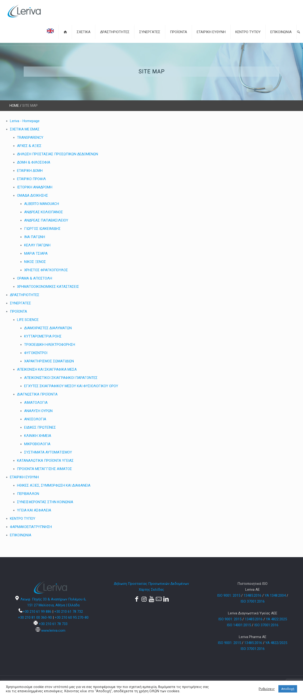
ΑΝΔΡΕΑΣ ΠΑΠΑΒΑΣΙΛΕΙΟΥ (46, 220)
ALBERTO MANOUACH (41, 204)
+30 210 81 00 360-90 (35, 617)
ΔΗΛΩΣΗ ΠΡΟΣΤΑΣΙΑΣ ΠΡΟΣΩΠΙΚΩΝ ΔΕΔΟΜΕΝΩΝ (57, 154)
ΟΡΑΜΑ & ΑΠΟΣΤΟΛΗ (34, 278)
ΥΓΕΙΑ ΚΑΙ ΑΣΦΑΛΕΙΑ (34, 510)
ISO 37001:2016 (253, 601)
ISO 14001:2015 (239, 625)
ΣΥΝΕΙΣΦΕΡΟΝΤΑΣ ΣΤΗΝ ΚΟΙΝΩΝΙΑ (45, 502)
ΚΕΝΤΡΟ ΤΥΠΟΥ (22, 518)
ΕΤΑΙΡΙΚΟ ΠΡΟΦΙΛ (31, 179)
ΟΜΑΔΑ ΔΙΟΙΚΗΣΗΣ (32, 195)
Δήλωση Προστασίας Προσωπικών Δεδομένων (151, 584)
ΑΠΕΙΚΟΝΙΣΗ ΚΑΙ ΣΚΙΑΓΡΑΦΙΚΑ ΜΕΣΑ (47, 369)
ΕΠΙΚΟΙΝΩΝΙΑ (20, 535)
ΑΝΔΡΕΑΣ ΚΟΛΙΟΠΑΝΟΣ (43, 212)
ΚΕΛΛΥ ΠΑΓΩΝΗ (37, 245)
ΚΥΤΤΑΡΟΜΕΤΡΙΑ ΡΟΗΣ (43, 336)
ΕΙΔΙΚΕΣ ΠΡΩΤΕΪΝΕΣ (40, 427)
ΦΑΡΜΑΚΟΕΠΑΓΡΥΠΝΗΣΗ (31, 527)
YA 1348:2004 (275, 595)
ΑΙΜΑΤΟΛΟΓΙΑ (36, 402)
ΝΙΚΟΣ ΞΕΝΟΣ (35, 262)
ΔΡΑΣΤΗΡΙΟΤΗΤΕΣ (24, 295)
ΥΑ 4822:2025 (276, 619)
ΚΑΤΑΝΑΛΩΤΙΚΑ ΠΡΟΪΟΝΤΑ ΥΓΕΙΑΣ (45, 460)
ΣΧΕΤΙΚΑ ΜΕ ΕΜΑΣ (25, 129)
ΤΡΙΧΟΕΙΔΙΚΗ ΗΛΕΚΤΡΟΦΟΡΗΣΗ (49, 344)
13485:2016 (252, 595)
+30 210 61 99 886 (37, 611)
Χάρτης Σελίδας (151, 589)
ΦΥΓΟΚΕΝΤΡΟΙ (35, 353)
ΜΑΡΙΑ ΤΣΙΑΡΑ (36, 253)
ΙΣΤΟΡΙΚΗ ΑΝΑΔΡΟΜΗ (34, 187)
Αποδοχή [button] (287, 689)
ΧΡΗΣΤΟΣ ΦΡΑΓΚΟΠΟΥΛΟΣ (46, 270)
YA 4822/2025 (276, 643)
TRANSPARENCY (30, 137)
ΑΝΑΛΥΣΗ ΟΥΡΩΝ (38, 411)
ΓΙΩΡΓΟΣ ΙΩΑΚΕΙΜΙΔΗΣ (42, 228)
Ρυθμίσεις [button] (267, 689)
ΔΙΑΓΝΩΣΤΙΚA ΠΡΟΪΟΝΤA (37, 394)
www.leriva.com (53, 630)
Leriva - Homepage (25, 121)
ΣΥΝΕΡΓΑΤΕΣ (20, 303)
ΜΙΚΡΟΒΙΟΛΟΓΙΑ (37, 444)
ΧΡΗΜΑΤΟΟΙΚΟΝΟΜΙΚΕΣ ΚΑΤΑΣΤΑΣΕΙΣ (48, 286)
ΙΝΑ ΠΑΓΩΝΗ (34, 237)
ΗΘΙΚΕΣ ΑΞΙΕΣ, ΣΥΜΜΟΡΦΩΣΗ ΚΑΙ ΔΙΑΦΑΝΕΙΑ (53, 485)
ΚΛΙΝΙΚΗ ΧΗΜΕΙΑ (37, 436)
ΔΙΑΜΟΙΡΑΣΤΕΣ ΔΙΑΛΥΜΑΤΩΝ (48, 328)
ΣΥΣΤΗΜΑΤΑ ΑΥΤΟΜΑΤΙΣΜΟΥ (48, 452)
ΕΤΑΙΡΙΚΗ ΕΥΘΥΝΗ (24, 477)
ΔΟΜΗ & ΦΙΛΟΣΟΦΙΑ (33, 162)
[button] (298, 32)
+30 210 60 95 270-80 (72, 617)
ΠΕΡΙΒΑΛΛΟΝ (28, 494)
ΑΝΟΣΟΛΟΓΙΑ (35, 419)
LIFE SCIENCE (28, 320)
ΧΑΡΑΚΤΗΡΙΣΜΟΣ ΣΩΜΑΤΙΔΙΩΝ (49, 361)
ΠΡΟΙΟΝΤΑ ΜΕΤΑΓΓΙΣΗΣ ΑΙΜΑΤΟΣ (44, 469)
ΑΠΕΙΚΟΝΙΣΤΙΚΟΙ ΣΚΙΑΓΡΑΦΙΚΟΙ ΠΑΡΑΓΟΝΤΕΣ (61, 378)
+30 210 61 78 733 (53, 624)
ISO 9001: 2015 (228, 595)
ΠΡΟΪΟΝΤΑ (18, 311)
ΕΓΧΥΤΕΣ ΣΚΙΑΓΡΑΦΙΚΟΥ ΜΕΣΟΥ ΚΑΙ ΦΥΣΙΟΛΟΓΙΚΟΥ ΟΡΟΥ (71, 386)
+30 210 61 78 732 (68, 611)
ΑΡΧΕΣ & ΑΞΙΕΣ (29, 146)
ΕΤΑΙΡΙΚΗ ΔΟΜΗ (30, 171)
